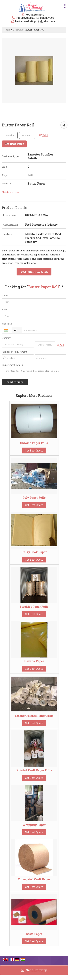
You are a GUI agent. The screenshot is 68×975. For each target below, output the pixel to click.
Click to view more (11, 192)
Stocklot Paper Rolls (34, 606)
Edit (43, 135)
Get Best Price (14, 144)
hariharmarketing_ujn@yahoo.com (35, 21)
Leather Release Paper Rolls (34, 716)
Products (18, 29)
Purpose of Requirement (14, 352)
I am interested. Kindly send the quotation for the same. (34, 372)
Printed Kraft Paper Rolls (34, 770)
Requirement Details (12, 365)
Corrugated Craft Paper (34, 879)
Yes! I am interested (34, 271)
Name (5, 295)
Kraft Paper (34, 934)
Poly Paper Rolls (34, 497)
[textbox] (27, 135)
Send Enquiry (34, 970)
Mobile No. (7, 323)
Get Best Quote (34, 450)
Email (4, 309)
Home (7, 29)
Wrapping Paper (34, 825)
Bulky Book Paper (34, 552)
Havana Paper (34, 661)
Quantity (6, 337)
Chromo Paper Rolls (34, 443)
